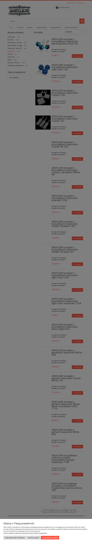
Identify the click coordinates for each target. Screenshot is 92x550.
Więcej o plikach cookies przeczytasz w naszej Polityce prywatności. (25, 533)
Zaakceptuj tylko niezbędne (15, 538)
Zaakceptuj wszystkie (50, 538)
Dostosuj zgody (33, 538)
